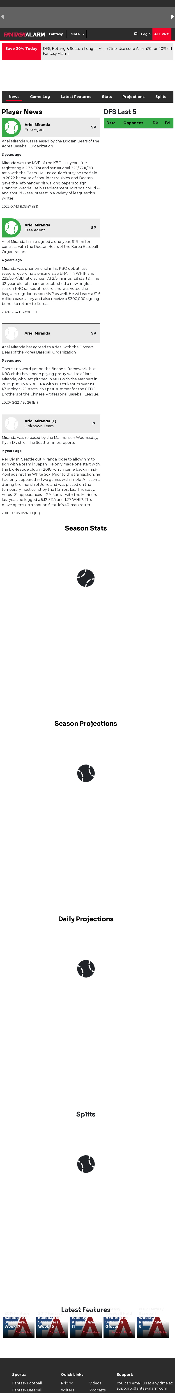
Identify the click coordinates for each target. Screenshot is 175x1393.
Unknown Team (39, 426)
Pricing (67, 1383)
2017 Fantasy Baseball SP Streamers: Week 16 (50, 1320)
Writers (67, 1390)
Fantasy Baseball (27, 1390)
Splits (160, 97)
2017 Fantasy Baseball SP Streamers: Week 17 (17, 1320)
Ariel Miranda (37, 125)
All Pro (162, 34)
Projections (133, 97)
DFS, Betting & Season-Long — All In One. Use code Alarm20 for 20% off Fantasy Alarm (107, 51)
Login (146, 34)
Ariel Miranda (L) (40, 421)
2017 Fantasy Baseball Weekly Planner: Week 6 (152, 1318)
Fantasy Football (27, 1383)
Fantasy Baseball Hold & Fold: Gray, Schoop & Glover (118, 1318)
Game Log (40, 97)
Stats (107, 97)
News (14, 97)
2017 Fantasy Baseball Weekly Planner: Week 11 (85, 1318)
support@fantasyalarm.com (142, 1388)
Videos (95, 1383)
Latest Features (76, 97)
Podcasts (97, 1390)
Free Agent (35, 130)
